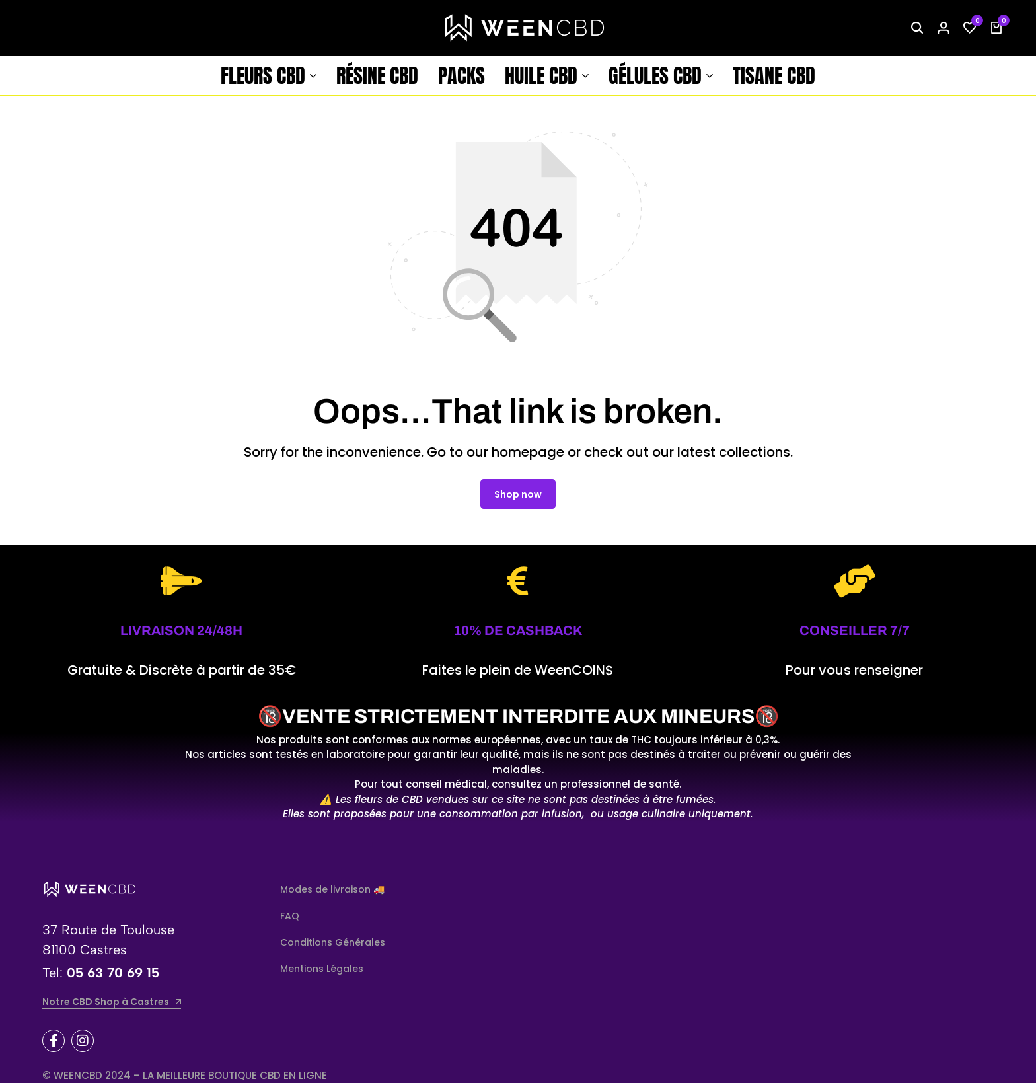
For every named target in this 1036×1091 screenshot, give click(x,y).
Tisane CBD (774, 76)
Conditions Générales (332, 949)
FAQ (289, 923)
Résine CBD (377, 76)
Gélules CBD (655, 76)
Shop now (518, 501)
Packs (461, 76)
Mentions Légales (321, 976)
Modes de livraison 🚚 (332, 896)
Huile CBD (541, 76)
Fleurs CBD (263, 76)
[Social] (53, 1048)
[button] (970, 28)
